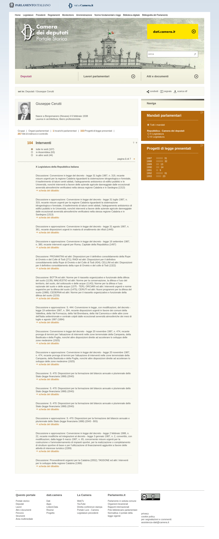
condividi (152, 91)
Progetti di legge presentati (96, 131)
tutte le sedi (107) (45, 149)
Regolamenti (54, 15)
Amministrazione (84, 15)
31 (166, 158)
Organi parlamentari (38, 131)
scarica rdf (180, 91)
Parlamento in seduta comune (122, 501)
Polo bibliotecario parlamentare (122, 510)
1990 (149, 167)
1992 (149, 173)
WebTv (80, 501)
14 (162, 167)
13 (162, 164)
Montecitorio (68, 15)
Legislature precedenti (87, 513)
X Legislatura (157, 133)
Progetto (51, 513)
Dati (48, 501)
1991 (149, 170)
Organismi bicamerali (118, 504)
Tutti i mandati (157, 124)
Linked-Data (52, 507)
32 (166, 161)
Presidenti (40, 15)
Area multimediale (24, 519)
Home (18, 15)
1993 (149, 176)
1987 (149, 158)
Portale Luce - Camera (88, 510)
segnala (165, 91)
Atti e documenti (158, 76)
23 (164, 176)
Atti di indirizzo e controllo (33, 134)
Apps (49, 504)
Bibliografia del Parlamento (155, 15)
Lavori (19, 507)
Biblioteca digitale (131, 15)
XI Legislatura (157, 136)
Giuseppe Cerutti (45, 91)
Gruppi (21, 131)
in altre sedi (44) (44, 155)
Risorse (50, 510)
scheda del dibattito (49, 190)
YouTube (81, 504)
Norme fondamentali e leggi (108, 15)
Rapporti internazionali (118, 507)
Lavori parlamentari (97, 76)
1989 (149, 164)
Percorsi (20, 513)
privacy (145, 513)
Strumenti (20, 516)
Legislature (28, 15)
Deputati (26, 76)
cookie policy (148, 516)
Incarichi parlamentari (65, 131)
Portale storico (23, 501)
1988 (149, 161)
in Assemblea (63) (45, 152)
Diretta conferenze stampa (89, 507)
